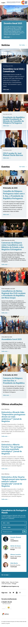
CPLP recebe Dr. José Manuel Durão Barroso (13, 154)
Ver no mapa (5, 574)
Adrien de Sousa (15, 546)
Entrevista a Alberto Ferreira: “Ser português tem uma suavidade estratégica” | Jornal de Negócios (12, 449)
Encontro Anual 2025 (13, 23)
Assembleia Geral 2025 (11, 339)
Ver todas (22, 45)
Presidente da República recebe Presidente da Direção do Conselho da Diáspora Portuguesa (13, 120)
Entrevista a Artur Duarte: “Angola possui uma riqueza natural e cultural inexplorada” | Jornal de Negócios (13, 481)
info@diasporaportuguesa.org (10, 586)
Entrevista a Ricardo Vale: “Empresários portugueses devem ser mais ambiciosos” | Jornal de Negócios (13, 416)
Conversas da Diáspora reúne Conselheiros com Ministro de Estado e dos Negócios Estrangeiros (12, 246)
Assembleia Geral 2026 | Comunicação (13, 70)
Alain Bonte (14, 563)
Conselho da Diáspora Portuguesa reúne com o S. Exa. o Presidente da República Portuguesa (14, 195)
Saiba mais (7, 37)
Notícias (7, 409)
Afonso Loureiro (15, 554)
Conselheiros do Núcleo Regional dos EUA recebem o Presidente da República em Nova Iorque (13, 294)
